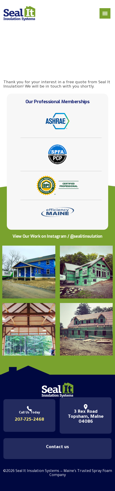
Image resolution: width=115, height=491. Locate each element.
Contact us (57, 447)
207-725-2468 (29, 420)
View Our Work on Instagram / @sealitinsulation (57, 236)
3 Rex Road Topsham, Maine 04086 (86, 417)
